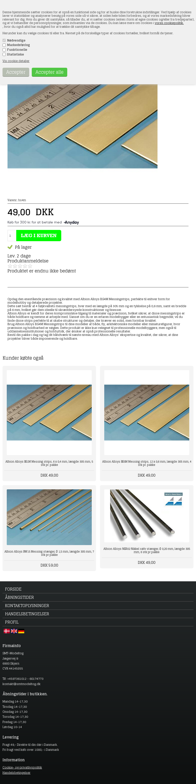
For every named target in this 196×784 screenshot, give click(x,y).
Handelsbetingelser (27, 613)
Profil (11, 622)
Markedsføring (18, 45)
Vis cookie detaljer (16, 60)
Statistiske (15, 54)
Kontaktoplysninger (27, 605)
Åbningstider (19, 597)
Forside (13, 589)
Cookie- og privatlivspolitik (22, 767)
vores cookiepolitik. (169, 22)
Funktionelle (17, 49)
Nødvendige (16, 40)
